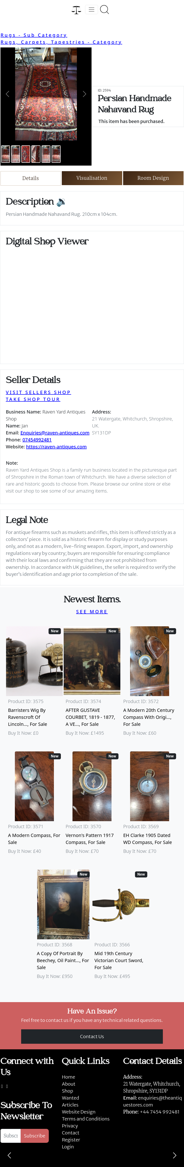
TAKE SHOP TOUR (33, 399)
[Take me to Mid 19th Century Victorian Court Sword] (121, 927)
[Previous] (9, 1155)
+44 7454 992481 (160, 1112)
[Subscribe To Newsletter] (10, 1136)
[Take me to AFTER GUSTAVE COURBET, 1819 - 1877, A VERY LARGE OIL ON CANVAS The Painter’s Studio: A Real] (92, 683)
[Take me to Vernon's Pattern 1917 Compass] (92, 804)
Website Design (78, 1112)
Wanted (70, 1098)
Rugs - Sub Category (33, 35)
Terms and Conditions (85, 1119)
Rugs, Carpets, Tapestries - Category (61, 42)
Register (71, 1140)
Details (30, 178)
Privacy (70, 1126)
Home (68, 1077)
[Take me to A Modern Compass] (34, 804)
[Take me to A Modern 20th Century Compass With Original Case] (149, 683)
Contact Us (92, 1036)
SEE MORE (92, 611)
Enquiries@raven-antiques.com (54, 433)
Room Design (153, 178)
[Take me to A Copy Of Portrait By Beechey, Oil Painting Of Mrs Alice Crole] (63, 927)
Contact (70, 1133)
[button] (7, 93)
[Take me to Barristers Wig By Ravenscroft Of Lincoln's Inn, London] (34, 683)
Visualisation (92, 178)
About (68, 1084)
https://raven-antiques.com (56, 446)
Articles (70, 1105)
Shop (67, 1091)
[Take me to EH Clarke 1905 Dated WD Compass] (149, 804)
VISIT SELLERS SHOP (38, 392)
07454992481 (37, 440)
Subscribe (34, 1136)
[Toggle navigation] (91, 9)
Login (68, 1147)
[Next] (175, 1155)
